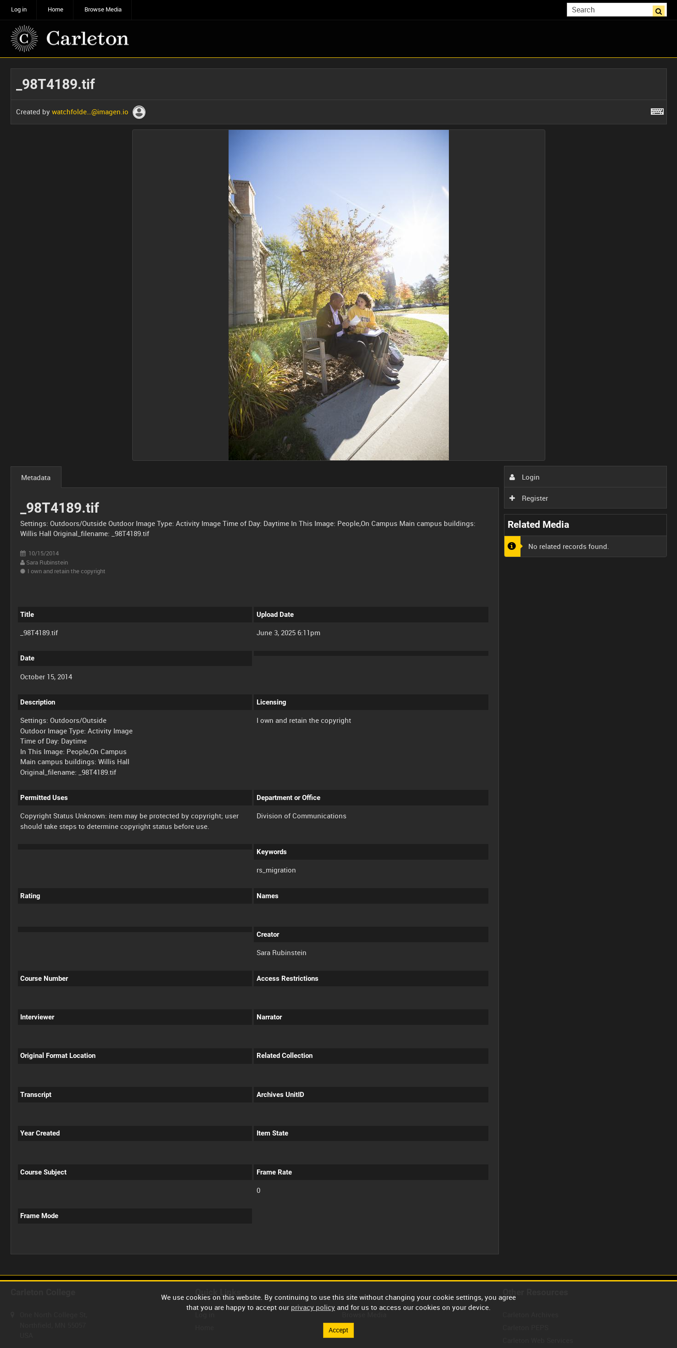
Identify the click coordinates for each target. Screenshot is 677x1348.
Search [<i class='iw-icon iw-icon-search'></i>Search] (661, 9)
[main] (339, 666)
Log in (19, 9)
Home (55, 9)
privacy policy (313, 1306)
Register (528, 498)
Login (524, 476)
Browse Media (103, 9)
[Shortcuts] (657, 109)
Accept (339, 1329)
